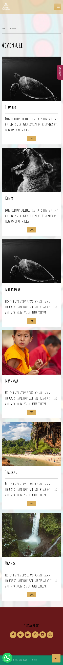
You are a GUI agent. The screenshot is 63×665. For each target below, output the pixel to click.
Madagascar (12, 290)
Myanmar (11, 381)
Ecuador (10, 107)
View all (31, 138)
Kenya (9, 198)
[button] (7, 658)
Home (3, 28)
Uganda (10, 563)
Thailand (11, 472)
